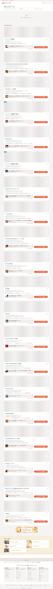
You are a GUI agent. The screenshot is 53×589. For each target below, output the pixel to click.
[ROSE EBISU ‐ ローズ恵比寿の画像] (26, 82)
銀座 (30, 562)
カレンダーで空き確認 (41, 47)
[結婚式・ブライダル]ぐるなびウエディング (9, 562)
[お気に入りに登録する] (47, 39)
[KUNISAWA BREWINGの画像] (26, 406)
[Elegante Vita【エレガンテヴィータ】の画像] (26, 182)
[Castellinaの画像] (26, 506)
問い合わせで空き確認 (41, 396)
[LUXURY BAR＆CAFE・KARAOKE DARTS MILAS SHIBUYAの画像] (26, 57)
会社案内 (7, 585)
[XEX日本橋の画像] (26, 281)
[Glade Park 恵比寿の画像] (26, 257)
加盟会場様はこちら (27, 585)
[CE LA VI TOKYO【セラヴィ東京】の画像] (26, 331)
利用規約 (10, 585)
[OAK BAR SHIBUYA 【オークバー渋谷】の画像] (26, 431)
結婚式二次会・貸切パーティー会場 (18, 562)
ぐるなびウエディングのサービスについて (38, 585)
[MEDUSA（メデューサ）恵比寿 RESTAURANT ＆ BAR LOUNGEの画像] (26, 481)
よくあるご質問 (45, 585)
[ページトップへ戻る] (26, 559)
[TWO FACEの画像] (26, 306)
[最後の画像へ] (48, 32)
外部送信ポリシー (22, 585)
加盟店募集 (31, 585)
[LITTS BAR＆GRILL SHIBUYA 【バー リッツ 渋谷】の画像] (26, 232)
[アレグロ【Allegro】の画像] (26, 207)
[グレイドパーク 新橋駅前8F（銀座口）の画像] (26, 157)
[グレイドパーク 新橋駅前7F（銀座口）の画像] (26, 107)
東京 (23, 562)
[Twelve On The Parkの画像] (26, 381)
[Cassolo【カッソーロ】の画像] (26, 456)
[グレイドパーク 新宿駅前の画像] (26, 32)
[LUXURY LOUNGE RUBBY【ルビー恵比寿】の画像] (26, 356)
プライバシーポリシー (16, 585)
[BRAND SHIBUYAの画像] (26, 132)
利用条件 (13, 585)
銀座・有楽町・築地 (27, 562)
